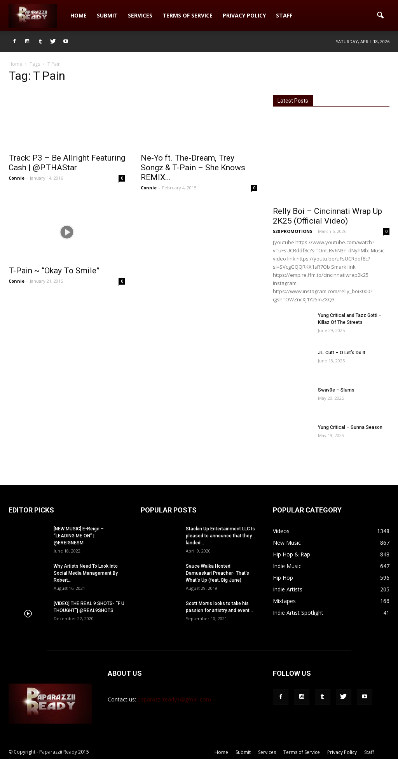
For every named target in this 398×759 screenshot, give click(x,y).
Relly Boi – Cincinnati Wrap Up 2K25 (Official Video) (327, 216)
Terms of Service (187, 15)
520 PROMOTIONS (292, 231)
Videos (281, 531)
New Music (287, 542)
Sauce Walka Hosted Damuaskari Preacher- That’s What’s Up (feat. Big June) (217, 573)
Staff (284, 15)
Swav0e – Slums (336, 390)
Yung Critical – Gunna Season (350, 427)
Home (78, 15)
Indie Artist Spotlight (298, 612)
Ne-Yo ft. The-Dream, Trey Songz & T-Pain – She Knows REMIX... (193, 167)
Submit (107, 15)
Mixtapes (284, 601)
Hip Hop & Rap (291, 554)
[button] (380, 15)
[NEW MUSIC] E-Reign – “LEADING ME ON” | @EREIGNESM (79, 536)
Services (140, 15)
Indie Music (287, 566)
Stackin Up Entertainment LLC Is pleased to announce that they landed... (220, 536)
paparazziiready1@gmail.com (174, 699)
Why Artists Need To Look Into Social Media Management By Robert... (86, 573)
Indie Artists (287, 589)
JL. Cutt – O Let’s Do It (341, 352)
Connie (16, 178)
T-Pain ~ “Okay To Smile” (54, 270)
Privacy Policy (244, 15)
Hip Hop (283, 577)
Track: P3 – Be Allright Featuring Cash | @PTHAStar (67, 162)
